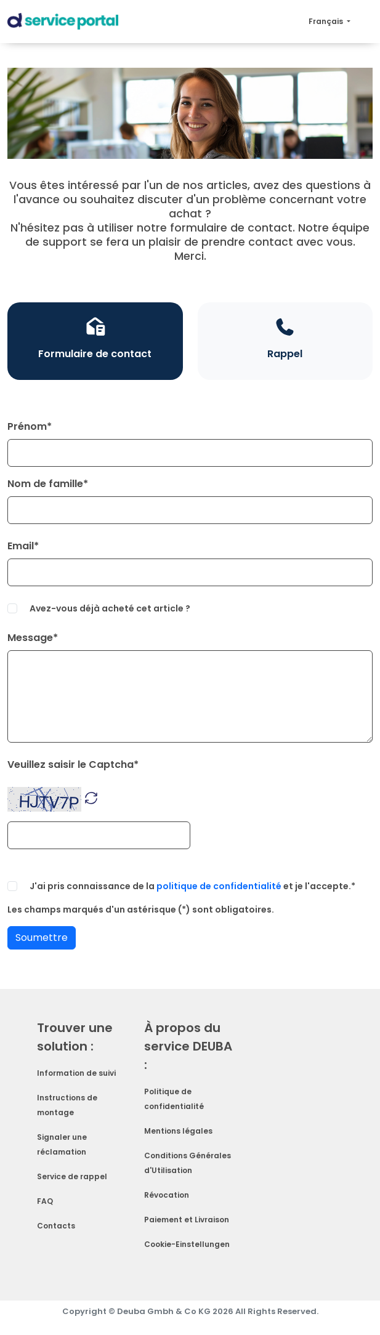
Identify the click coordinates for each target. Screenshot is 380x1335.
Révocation (166, 1195)
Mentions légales (178, 1131)
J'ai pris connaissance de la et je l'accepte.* (192, 886)
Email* (23, 546)
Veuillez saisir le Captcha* (73, 764)
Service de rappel (72, 1176)
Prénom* (29, 426)
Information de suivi (76, 1073)
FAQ (45, 1201)
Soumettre (41, 937)
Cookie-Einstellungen (187, 1244)
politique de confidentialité (218, 886)
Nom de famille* (47, 484)
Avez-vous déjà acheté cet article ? (110, 608)
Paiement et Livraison (186, 1219)
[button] (91, 797)
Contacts (56, 1225)
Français (327, 21)
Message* (32, 638)
